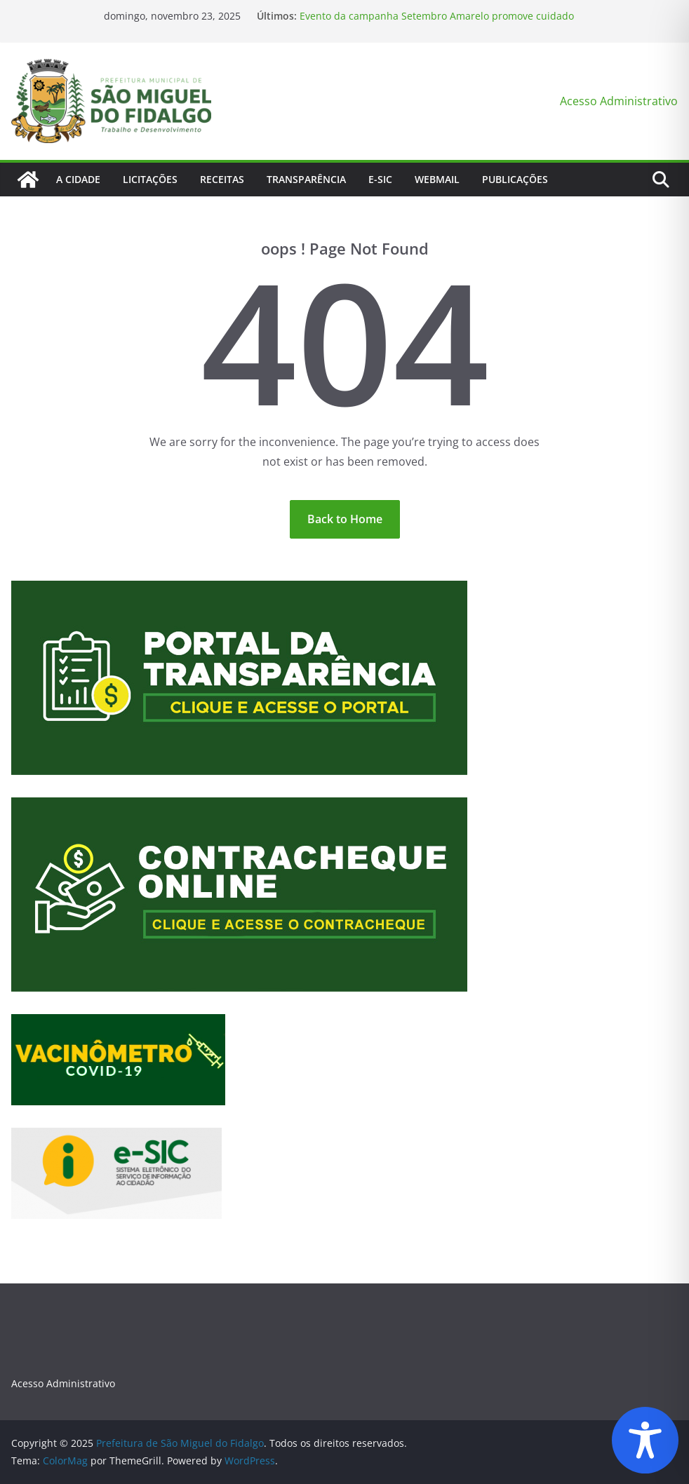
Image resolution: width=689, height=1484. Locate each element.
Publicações (515, 179)
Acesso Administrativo (619, 101)
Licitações (150, 179)
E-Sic (380, 179)
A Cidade (78, 179)
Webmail (437, 179)
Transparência (306, 179)
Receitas (222, 179)
